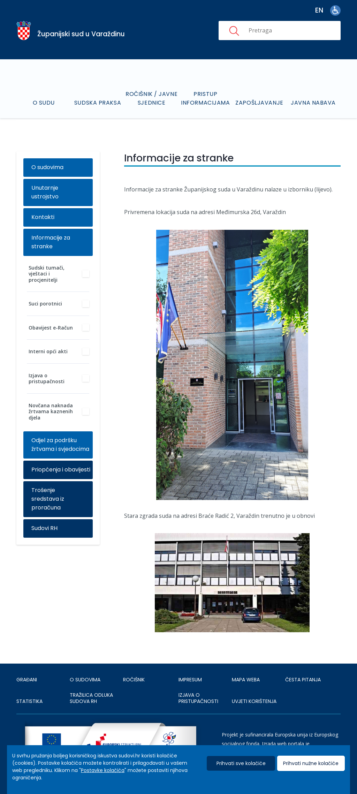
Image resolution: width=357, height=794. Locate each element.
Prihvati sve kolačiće (241, 763)
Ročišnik (134, 679)
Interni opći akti (48, 351)
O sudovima (47, 167)
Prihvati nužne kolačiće (311, 763)
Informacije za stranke (50, 242)
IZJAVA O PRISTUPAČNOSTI (198, 698)
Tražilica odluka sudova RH (91, 698)
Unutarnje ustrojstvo (45, 192)
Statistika (29, 701)
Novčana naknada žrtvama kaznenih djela (51, 411)
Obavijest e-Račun (51, 327)
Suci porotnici (45, 303)
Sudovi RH (44, 528)
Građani (26, 679)
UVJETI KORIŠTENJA (254, 701)
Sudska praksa (97, 103)
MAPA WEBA (246, 679)
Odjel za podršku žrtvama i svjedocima (60, 444)
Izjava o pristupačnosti (46, 378)
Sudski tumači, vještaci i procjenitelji (46, 273)
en (319, 10)
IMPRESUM (190, 679)
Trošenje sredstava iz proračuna (47, 499)
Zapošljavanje (259, 103)
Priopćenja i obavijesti (60, 470)
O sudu (44, 103)
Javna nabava (313, 103)
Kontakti (42, 217)
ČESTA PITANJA (303, 679)
